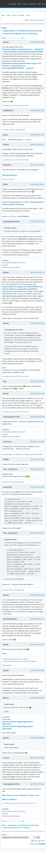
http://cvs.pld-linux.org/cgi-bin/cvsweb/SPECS (19, 289)
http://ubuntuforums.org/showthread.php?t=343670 (23, 52)
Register (21, 15)
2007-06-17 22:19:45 (37, 758)
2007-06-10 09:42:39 (37, 144)
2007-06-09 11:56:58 (37, 42)
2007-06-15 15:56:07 (37, 698)
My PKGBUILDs (23, 216)
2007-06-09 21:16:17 (37, 110)
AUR (39, 4)
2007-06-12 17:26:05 (37, 459)
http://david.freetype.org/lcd (12, 296)
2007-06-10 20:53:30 (37, 393)
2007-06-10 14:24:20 (37, 221)
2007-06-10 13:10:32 (37, 184)
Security (32, 4)
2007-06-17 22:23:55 (37, 784)
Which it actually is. (9, 799)
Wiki (19, 4)
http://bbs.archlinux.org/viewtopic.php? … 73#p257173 (23, 49)
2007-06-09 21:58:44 (37, 135)
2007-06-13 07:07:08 (37, 533)
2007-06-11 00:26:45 (37, 442)
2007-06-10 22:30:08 (37, 417)
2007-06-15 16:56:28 (37, 738)
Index (3, 15)
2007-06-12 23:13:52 (37, 487)
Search (14, 15)
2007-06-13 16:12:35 (37, 644)
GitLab (25, 4)
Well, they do (7, 795)
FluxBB (42, 844)
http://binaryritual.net (9, 175)
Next (23, 38)
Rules (9, 15)
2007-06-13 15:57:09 (37, 619)
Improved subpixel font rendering (20, 33)
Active (32, 20)
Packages (13, 4)
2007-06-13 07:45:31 (37, 595)
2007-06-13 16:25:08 (37, 670)
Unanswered (39, 20)
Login (28, 15)
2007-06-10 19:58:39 (37, 381)
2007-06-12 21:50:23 (37, 469)
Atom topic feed (39, 841)
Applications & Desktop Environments (22, 30)
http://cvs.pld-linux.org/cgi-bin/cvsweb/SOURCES (21, 287)
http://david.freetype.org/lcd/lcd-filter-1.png (19, 63)
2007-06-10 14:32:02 (37, 323)
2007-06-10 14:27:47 (37, 272)
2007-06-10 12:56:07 (37, 165)
